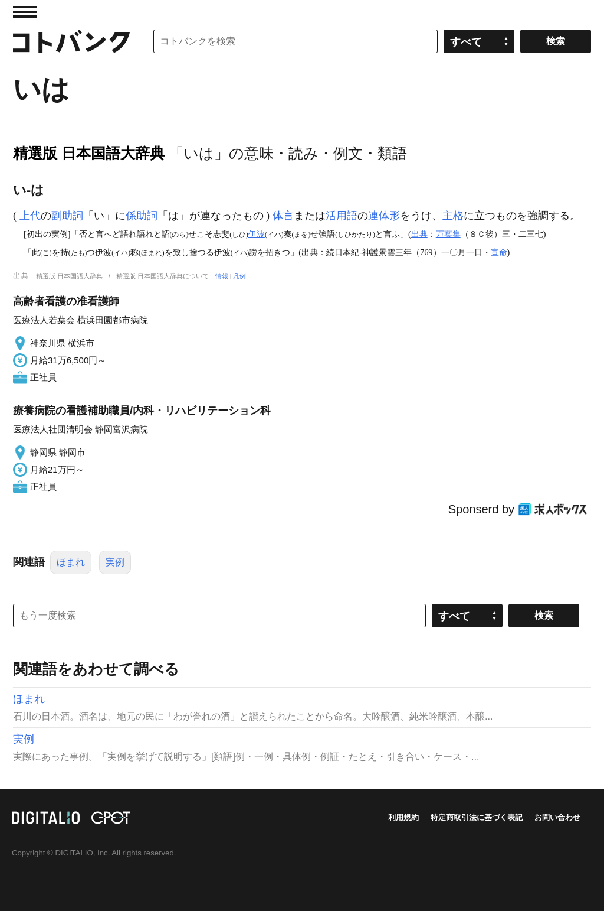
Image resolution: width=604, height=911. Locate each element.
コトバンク (71, 41)
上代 (30, 216)
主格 (453, 216)
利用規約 (403, 817)
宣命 (499, 252)
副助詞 (67, 216)
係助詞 (141, 216)
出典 (419, 234)
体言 (283, 216)
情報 (221, 275)
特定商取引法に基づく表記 (477, 817)
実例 (115, 562)
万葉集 (448, 234)
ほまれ (71, 562)
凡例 (239, 275)
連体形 (384, 216)
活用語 (341, 216)
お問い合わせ (557, 817)
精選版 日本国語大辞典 (89, 153)
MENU (25, 12)
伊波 (256, 234)
